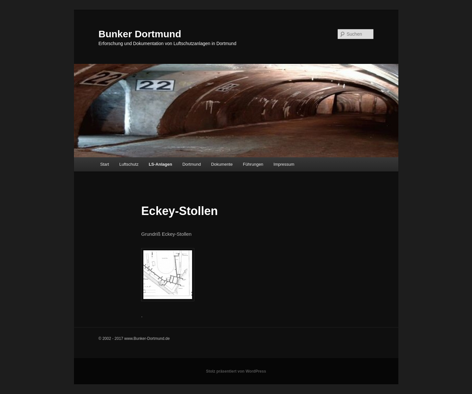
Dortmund (191, 164)
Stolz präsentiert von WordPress (236, 371)
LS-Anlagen (160, 164)
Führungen (253, 164)
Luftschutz (129, 164)
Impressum (283, 164)
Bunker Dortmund (140, 34)
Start (104, 164)
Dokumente (222, 164)
